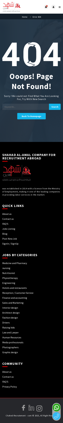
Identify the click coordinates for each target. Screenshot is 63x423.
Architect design (11, 312)
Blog (4, 233)
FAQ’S (5, 223)
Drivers (6, 322)
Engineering (8, 282)
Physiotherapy (10, 278)
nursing (6, 268)
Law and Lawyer (10, 332)
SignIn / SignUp (10, 243)
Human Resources (11, 337)
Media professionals (12, 342)
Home (24, 16)
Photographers (10, 347)
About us (7, 213)
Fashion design (10, 317)
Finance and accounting (14, 297)
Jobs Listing (8, 228)
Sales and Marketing (13, 302)
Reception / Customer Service (17, 292)
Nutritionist (8, 273)
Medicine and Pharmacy (14, 263)
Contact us (8, 218)
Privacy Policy (9, 386)
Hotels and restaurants (14, 287)
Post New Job (9, 238)
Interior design (10, 307)
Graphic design (10, 352)
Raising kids (8, 327)
